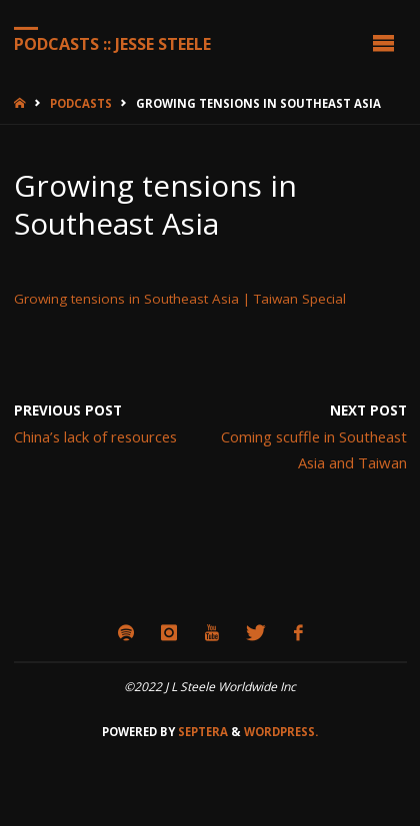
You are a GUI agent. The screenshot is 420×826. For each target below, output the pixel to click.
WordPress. (281, 731)
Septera (201, 731)
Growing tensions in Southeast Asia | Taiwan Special (180, 299)
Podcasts (81, 103)
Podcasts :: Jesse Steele (112, 43)
